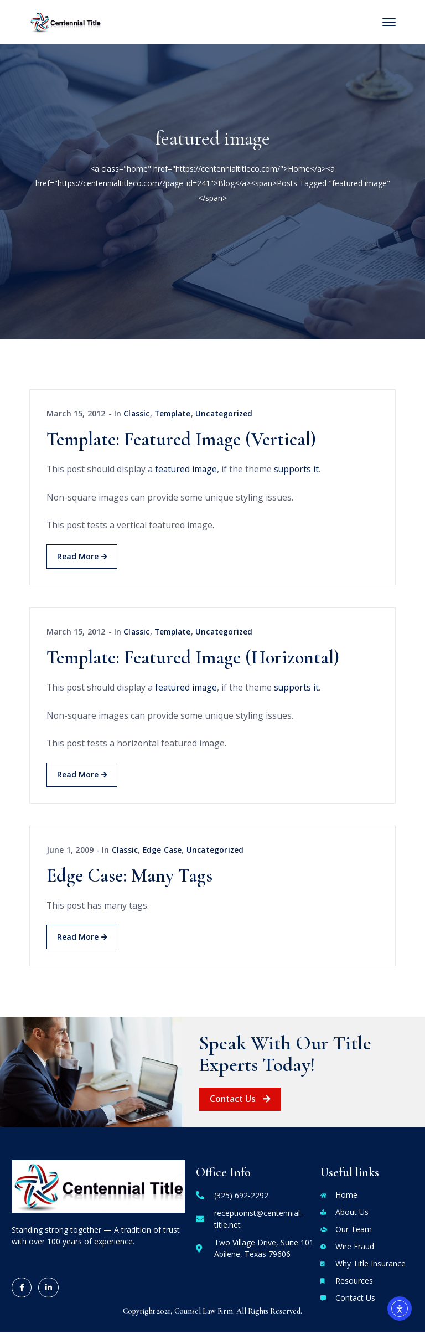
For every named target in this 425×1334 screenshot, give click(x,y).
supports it (300, 469)
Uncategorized (228, 413)
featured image (188, 469)
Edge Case (163, 851)
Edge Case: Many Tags (129, 877)
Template (175, 413)
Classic (137, 413)
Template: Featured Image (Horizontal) (192, 658)
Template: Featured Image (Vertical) (181, 440)
